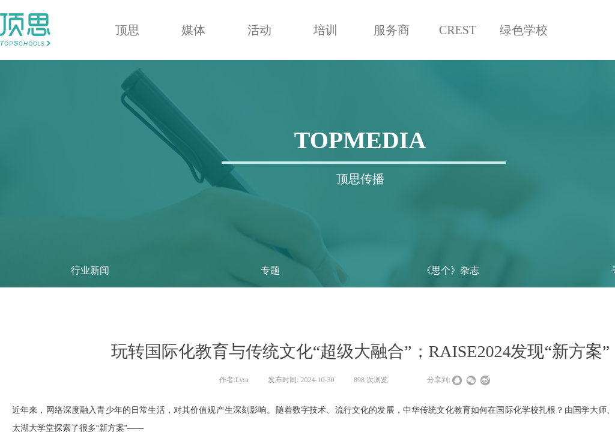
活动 (259, 30)
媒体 (193, 30)
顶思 (127, 30)
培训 (326, 30)
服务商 (392, 30)
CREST (457, 30)
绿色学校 (524, 30)
